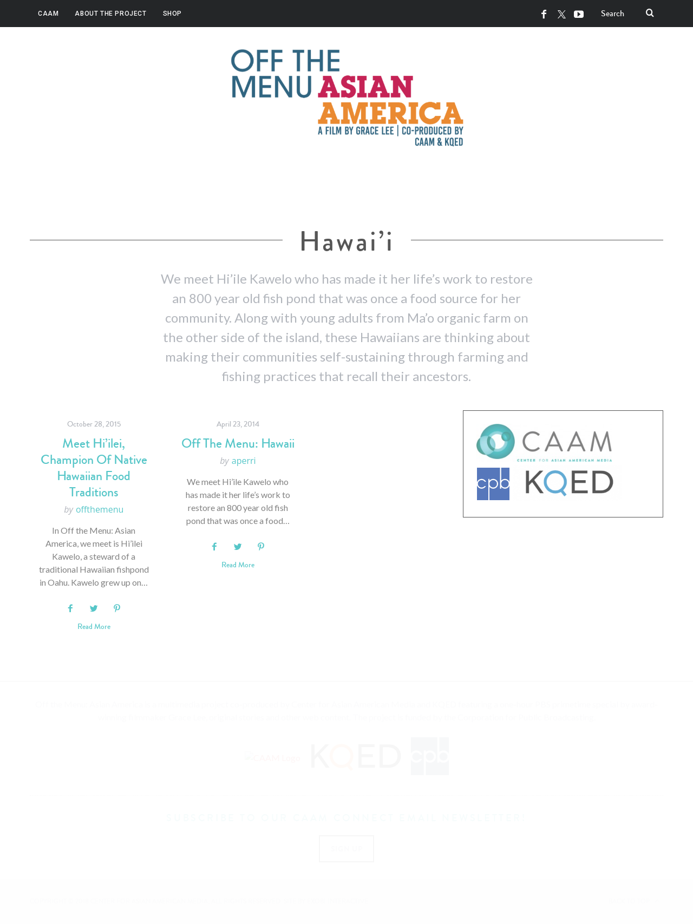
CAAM (48, 13)
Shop (172, 13)
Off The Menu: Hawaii (238, 443)
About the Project (110, 13)
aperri (244, 461)
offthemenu (99, 509)
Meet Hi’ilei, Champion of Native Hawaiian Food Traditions (94, 467)
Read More (93, 626)
